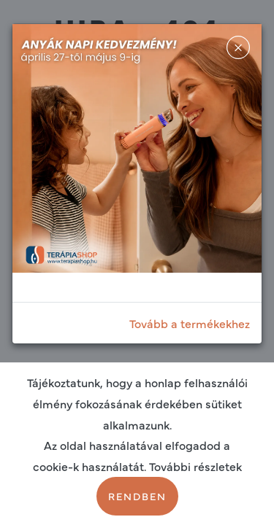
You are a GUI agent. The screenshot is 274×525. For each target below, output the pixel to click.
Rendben (137, 496)
